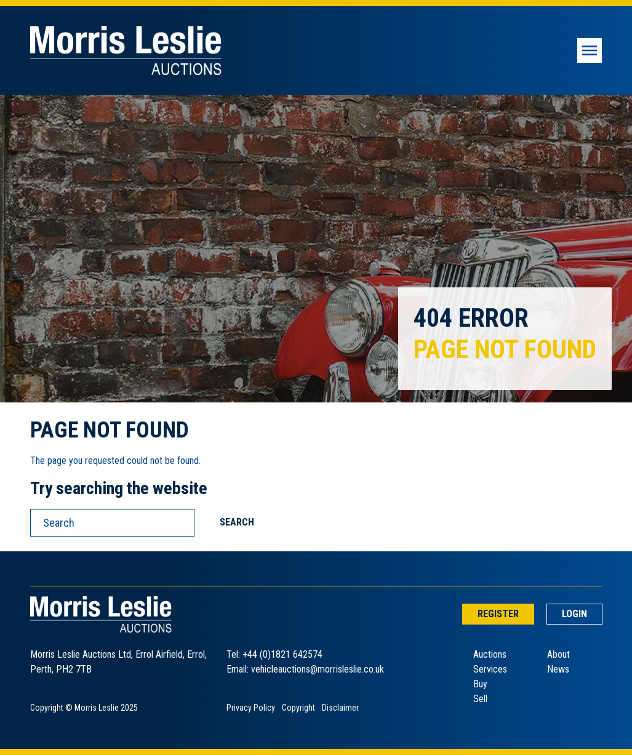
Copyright (298, 708)
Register (498, 614)
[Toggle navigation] (589, 50)
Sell (480, 699)
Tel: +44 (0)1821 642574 (274, 654)
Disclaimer (340, 708)
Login (574, 614)
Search (237, 522)
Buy (480, 684)
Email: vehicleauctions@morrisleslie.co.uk (305, 669)
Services (490, 669)
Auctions (489, 654)
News (558, 669)
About (558, 654)
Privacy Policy (250, 708)
